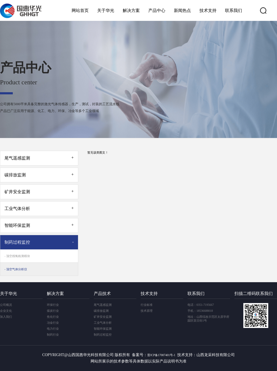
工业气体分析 (103, 322)
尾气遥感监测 (103, 304)
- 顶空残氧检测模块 (17, 256)
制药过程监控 (103, 334)
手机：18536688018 (200, 310)
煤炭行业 (53, 310)
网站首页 (80, 10)
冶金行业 (53, 322)
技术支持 (207, 10)
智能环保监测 (103, 328)
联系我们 (233, 10)
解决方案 (131, 10)
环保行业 (53, 304)
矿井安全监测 (103, 316)
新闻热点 (182, 10)
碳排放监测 (101, 310)
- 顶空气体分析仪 (15, 269)
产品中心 (156, 10)
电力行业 (53, 328)
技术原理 (147, 310)
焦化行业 (53, 316)
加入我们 (6, 316)
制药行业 (53, 334)
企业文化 (6, 310)
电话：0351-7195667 (201, 304)
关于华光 (105, 10)
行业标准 (147, 304)
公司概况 (6, 304)
